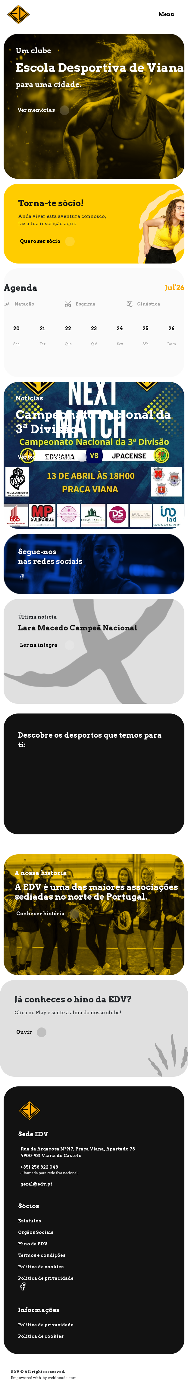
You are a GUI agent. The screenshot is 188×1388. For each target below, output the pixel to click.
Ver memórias (43, 110)
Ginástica (148, 304)
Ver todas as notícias (52, 457)
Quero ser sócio (47, 241)
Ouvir (31, 1032)
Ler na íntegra (47, 645)
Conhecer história (47, 914)
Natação (24, 304)
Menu (166, 14)
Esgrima (86, 304)
